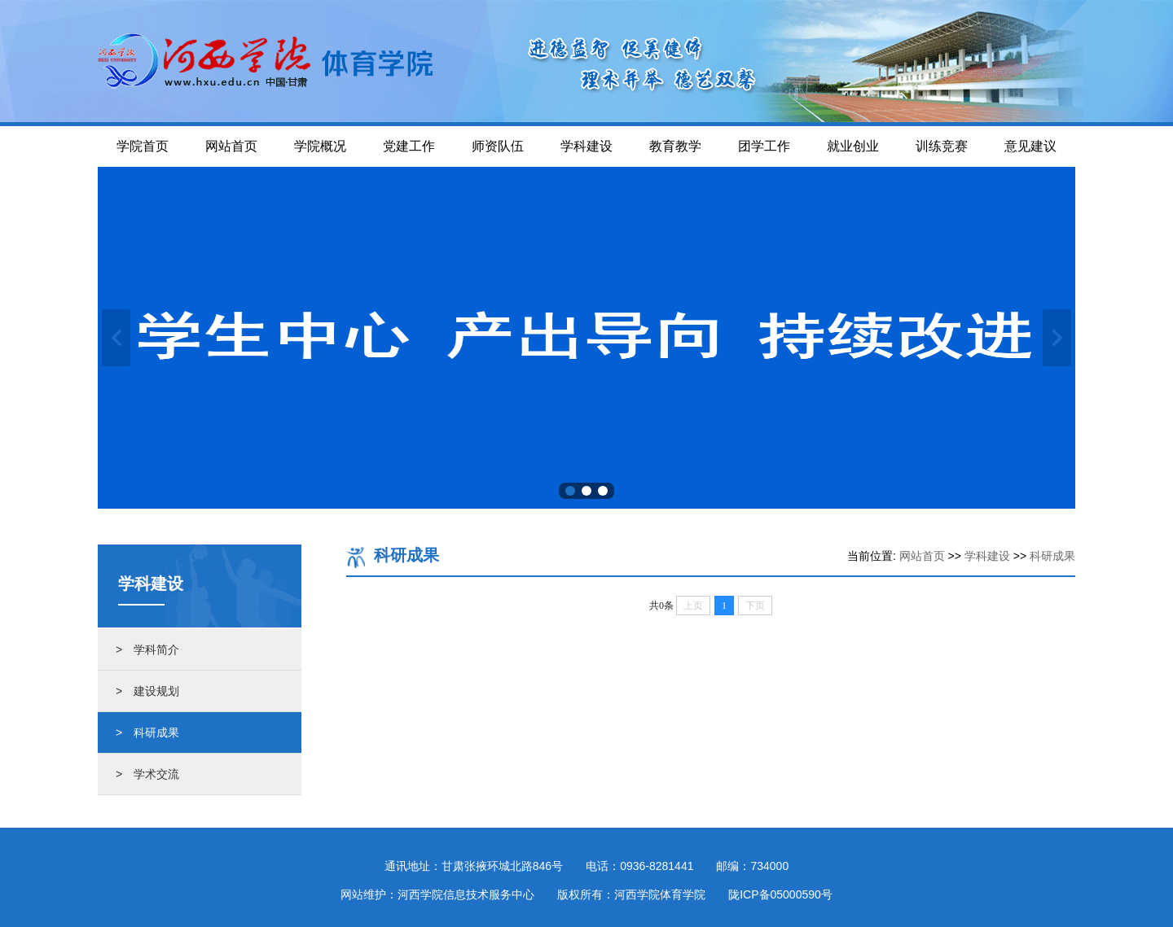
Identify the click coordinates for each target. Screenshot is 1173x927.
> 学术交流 (147, 774)
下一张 (1057, 337)
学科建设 (987, 555)
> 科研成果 (147, 732)
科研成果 (1052, 555)
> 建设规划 (147, 690)
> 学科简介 (147, 649)
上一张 (116, 337)
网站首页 (922, 555)
